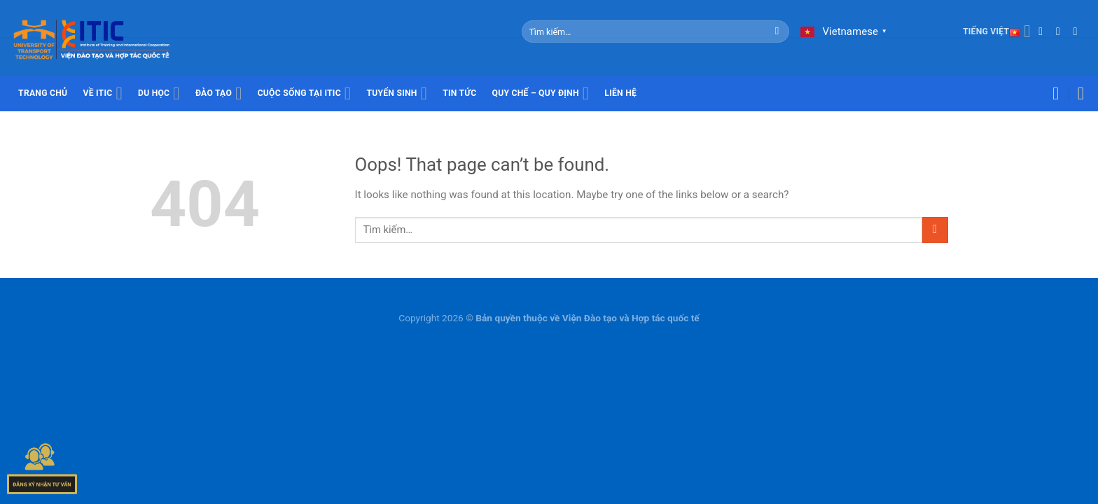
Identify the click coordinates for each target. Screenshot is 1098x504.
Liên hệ (620, 93)
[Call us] (1079, 31)
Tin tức (459, 93)
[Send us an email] (1061, 31)
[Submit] (777, 31)
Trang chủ (42, 93)
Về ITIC (102, 93)
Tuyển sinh (396, 93)
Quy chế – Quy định (541, 93)
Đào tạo (218, 93)
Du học (159, 93)
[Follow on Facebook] (1044, 31)
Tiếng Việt (997, 31)
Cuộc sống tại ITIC (305, 93)
